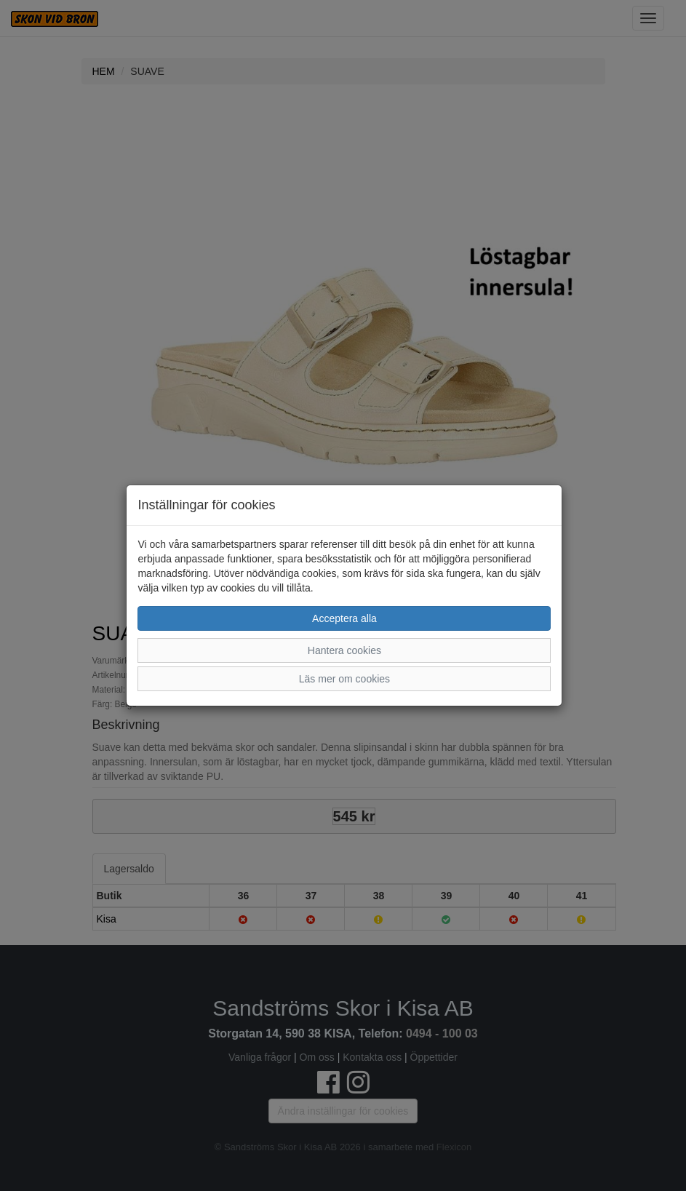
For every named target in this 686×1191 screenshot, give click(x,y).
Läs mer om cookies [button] (344, 679)
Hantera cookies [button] (344, 650)
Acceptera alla (344, 618)
